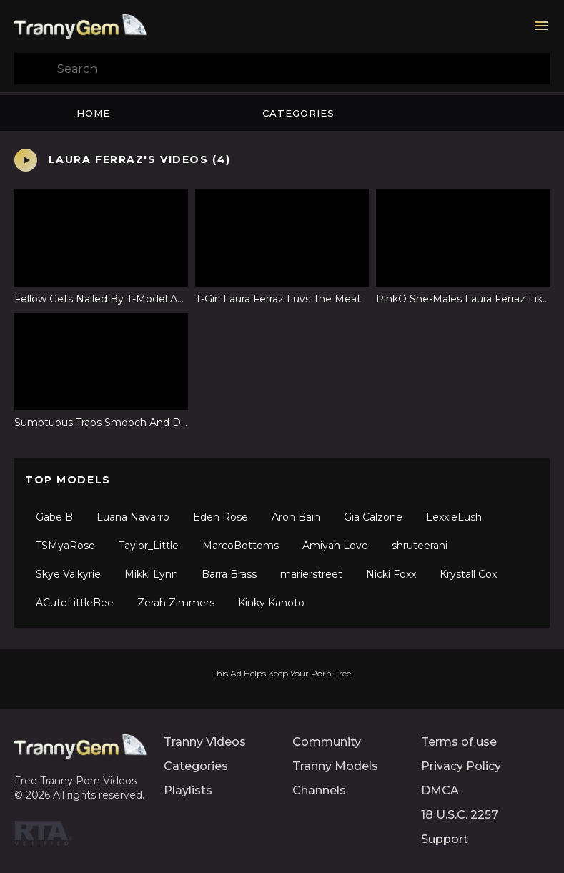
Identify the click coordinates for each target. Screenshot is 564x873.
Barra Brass (229, 574)
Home (93, 113)
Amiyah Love (335, 545)
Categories (298, 113)
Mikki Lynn (151, 574)
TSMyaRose (65, 545)
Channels (319, 790)
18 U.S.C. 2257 (459, 815)
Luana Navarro (133, 517)
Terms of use (459, 742)
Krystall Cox (468, 574)
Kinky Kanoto (271, 602)
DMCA (440, 790)
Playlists (188, 790)
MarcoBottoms (240, 545)
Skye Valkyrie (68, 574)
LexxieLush (454, 517)
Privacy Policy (461, 766)
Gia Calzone (373, 517)
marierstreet (311, 574)
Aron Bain (296, 517)
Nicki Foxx (391, 574)
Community (326, 742)
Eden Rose (220, 517)
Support (444, 839)
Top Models (68, 479)
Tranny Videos (205, 742)
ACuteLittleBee (75, 602)
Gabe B (54, 517)
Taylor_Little (149, 545)
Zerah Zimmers (175, 602)
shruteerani (419, 545)
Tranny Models (335, 766)
